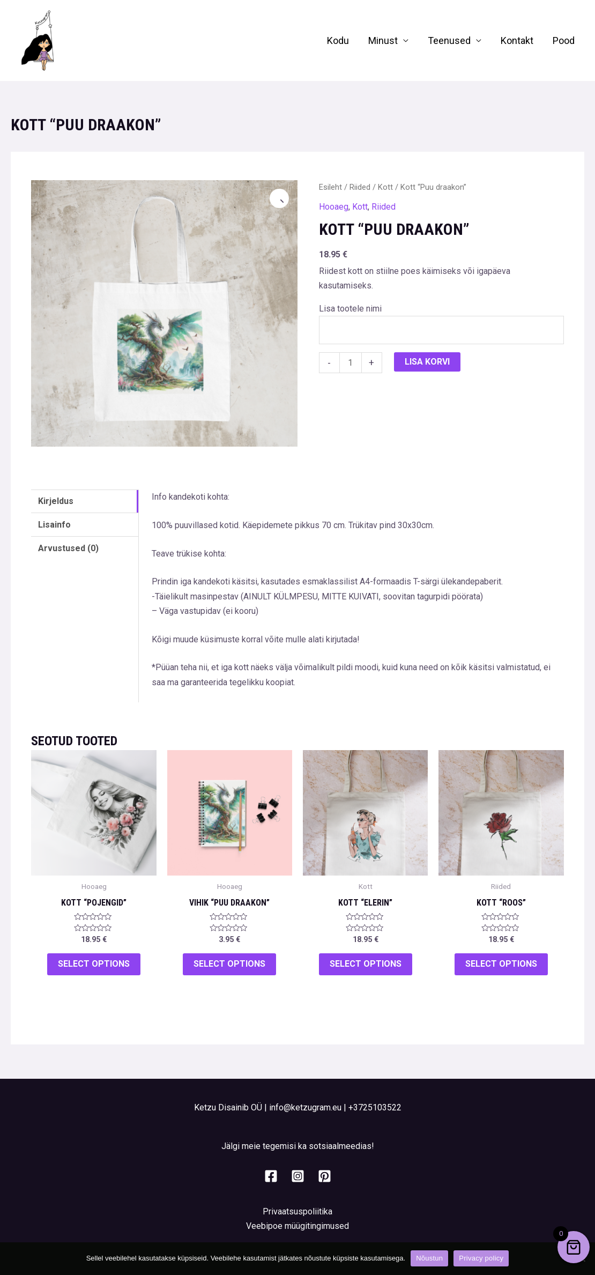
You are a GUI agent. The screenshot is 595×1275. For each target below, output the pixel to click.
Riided (359, 187)
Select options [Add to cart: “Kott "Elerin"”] (365, 964)
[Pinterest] (324, 1176)
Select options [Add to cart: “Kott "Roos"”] (501, 964)
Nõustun (429, 1258)
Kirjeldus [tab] (55, 501)
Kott (385, 187)
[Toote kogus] (350, 362)
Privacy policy (481, 1258)
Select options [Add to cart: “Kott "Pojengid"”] (94, 964)
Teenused (449, 40)
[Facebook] (271, 1176)
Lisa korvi (427, 362)
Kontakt (517, 40)
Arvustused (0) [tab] (68, 548)
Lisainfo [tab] (54, 525)
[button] (279, 198)
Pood (564, 40)
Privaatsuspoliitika (297, 1211)
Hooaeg (333, 207)
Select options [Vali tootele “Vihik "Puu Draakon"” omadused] (229, 964)
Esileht (330, 187)
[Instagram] (297, 1176)
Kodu (338, 40)
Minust (383, 40)
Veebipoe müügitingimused (297, 1226)
